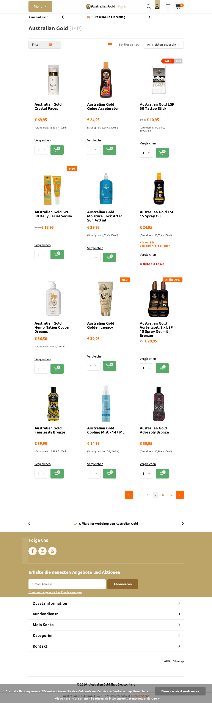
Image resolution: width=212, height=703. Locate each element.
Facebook (32, 553)
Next (180, 498)
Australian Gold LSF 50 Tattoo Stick (157, 109)
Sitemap (178, 664)
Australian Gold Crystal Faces (48, 109)
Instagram (42, 553)
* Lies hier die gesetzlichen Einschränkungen (55, 595)
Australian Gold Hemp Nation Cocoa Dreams (52, 330)
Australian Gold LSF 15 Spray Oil (157, 217)
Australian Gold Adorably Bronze (154, 433)
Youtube (52, 553)
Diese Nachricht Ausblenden (180, 691)
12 (171, 498)
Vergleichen (43, 143)
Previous (129, 498)
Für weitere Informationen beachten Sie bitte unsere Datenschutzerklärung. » (107, 698)
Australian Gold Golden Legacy (100, 328)
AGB (167, 664)
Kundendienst (38, 20)
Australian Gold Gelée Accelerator (103, 109)
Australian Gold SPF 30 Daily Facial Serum (53, 217)
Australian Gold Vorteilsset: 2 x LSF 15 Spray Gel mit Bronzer (156, 332)
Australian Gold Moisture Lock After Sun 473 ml (104, 219)
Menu (38, 6)
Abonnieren (122, 587)
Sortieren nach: (130, 48)
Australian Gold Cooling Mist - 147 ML (106, 433)
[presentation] (65, 20)
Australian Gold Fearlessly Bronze (50, 433)
